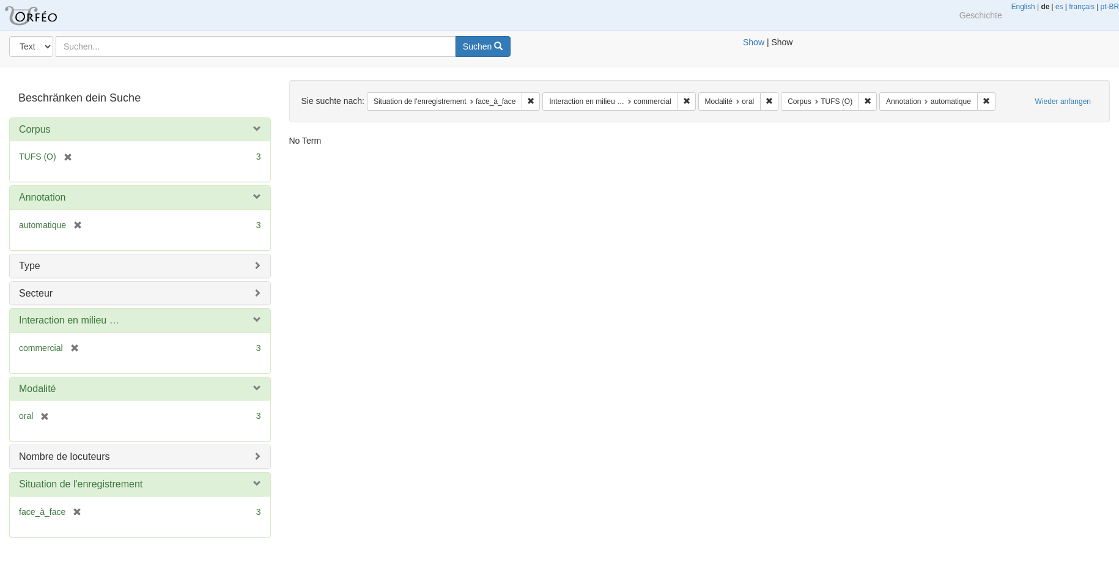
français (1082, 6)
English (1023, 6)
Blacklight (46, 15)
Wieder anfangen (1063, 101)
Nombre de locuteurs (64, 456)
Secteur (36, 293)
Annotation (42, 197)
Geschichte (980, 15)
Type (29, 266)
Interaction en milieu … (69, 320)
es (1059, 6)
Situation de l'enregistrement (80, 484)
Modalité (37, 388)
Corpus (35, 129)
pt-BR (1110, 6)
